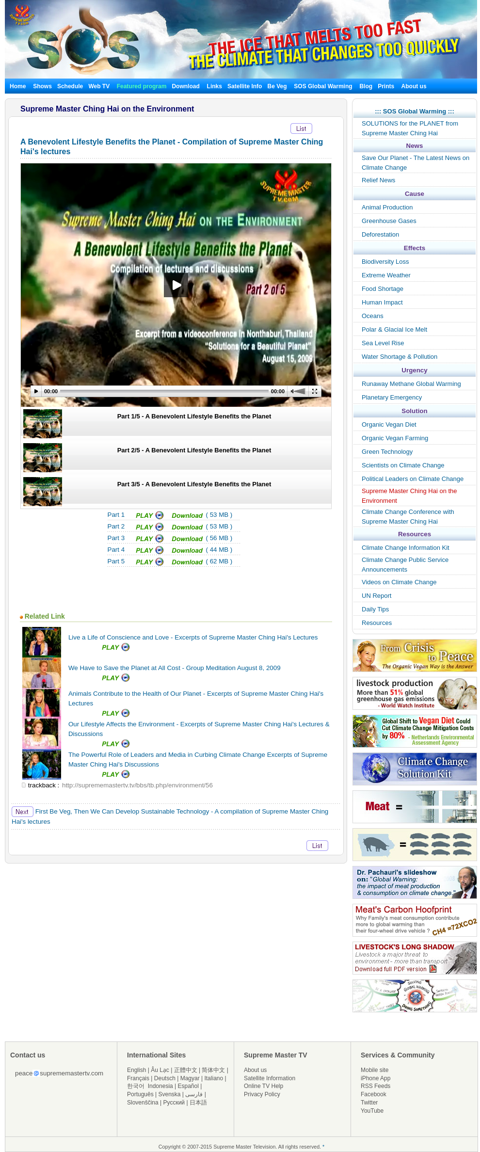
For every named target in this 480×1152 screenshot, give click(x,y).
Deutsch (165, 1078)
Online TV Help (263, 1086)
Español (188, 1086)
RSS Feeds (375, 1086)
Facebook (373, 1094)
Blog (365, 86)
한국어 (135, 1086)
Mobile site (374, 1070)
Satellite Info (244, 86)
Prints (387, 86)
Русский (174, 1102)
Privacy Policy (262, 1094)
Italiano (213, 1078)
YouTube (372, 1110)
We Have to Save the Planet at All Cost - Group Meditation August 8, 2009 (174, 668)
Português (140, 1094)
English (136, 1070)
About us (414, 86)
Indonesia (160, 1086)
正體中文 (185, 1070)
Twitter (369, 1102)
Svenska (170, 1094)
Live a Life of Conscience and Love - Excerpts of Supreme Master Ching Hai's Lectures (193, 637)
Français (138, 1078)
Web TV (99, 86)
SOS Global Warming (323, 86)
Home (18, 86)
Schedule (70, 86)
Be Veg (277, 86)
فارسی (194, 1094)
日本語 (198, 1102)
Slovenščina (143, 1102)
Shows (42, 86)
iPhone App (375, 1078)
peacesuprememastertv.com (59, 1073)
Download (185, 86)
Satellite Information (269, 1078)
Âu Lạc (160, 1070)
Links (214, 86)
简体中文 (213, 1070)
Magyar (190, 1078)
